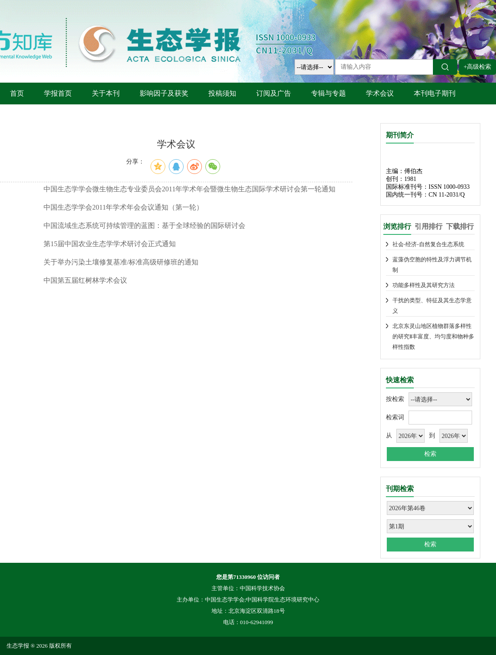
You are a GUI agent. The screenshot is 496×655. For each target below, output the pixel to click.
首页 (17, 93)
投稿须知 (222, 93)
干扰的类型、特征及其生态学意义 (432, 305)
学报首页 (58, 93)
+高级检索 (478, 66)
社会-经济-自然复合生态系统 (428, 244)
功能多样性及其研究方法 (423, 285)
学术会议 (380, 93)
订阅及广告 (273, 93)
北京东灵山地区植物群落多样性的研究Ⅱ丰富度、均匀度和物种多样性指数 (433, 336)
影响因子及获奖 (164, 93)
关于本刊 (106, 93)
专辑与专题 (328, 93)
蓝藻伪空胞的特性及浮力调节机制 (432, 264)
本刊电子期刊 (435, 93)
